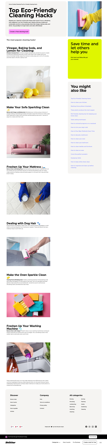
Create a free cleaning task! (19, 31)
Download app (93, 436)
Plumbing (72, 401)
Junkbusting (73, 404)
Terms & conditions (45, 402)
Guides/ (14, 4)
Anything (72, 409)
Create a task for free (90, 442)
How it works (13, 402)
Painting (83, 401)
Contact (42, 408)
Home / (11, 4)
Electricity (72, 406)
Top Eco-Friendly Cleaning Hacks (29, 4)
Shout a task (13, 399)
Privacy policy (43, 405)
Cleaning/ (18, 4)
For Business (76, 442)
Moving (71, 399)
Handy (83, 404)
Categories (13, 405)
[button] (55, 442)
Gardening (84, 406)
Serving (83, 399)
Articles (12, 411)
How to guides (14, 408)
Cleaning (83, 409)
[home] (10, 442)
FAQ (41, 399)
